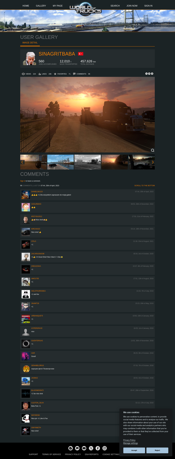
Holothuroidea (38, 291)
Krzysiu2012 (36, 216)
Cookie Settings (111, 454)
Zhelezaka (36, 266)
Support (33, 454)
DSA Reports (91, 454)
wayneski (35, 415)
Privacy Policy (73, 454)
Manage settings (130, 443)
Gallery (41, 6)
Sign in (22, 181)
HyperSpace (36, 328)
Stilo (33, 241)
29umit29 (35, 303)
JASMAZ (34, 378)
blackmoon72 (37, 390)
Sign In (148, 6)
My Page (58, 6)
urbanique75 (37, 316)
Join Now (131, 6)
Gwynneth (36, 428)
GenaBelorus (37, 365)
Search (115, 6)
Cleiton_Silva (37, 403)
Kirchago (35, 229)
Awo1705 (35, 279)
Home (26, 6)
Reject (157, 450)
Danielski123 (37, 192)
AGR (33, 353)
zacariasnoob (37, 254)
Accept (134, 450)
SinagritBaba (57, 54)
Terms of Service (51, 454)
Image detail (30, 42)
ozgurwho (36, 204)
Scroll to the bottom (144, 186)
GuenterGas (37, 341)
